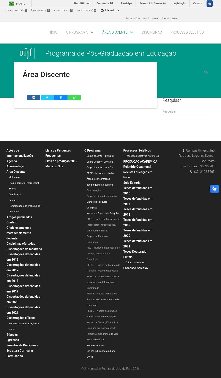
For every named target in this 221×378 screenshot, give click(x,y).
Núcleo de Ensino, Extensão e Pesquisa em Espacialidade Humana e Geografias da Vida (102, 328)
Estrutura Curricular (19, 350)
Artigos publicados (19, 217)
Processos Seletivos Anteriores (142, 156)
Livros (90, 356)
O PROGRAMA (77, 32)
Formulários (14, 356)
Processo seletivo (187, 32)
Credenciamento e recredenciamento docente (18, 233)
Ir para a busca (63, 10)
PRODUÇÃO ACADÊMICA (140, 161)
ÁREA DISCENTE (115, 32)
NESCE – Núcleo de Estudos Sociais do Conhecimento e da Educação (103, 299)
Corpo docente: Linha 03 (100, 167)
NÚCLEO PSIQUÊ (95, 339)
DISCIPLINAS (152, 32)
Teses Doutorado (135, 251)
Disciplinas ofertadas (20, 243)
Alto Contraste (150, 18)
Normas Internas (95, 345)
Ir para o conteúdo (16, 10)
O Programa (92, 150)
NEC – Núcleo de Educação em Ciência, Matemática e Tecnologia (103, 253)
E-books (12, 334)
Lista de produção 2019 (61, 161)
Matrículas (14, 177)
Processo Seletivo (135, 268)
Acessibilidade (169, 18)
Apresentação (15, 166)
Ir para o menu (40, 10)
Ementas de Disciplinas (22, 345)
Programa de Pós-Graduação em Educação (110, 53)
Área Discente (15, 171)
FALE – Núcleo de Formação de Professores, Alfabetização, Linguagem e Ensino (103, 225)
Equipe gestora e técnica (100, 184)
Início (52, 32)
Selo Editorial (132, 182)
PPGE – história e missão (100, 173)
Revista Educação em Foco (101, 351)
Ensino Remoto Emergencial (24, 183)
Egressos (12, 340)
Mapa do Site (133, 18)
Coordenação (94, 190)
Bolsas (12, 188)
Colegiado (92, 207)
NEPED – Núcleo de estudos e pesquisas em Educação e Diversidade (103, 282)
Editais (128, 257)
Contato (11, 222)
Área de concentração (98, 179)
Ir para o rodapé (86, 10)
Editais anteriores (135, 262)
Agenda (11, 161)
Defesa (12, 200)
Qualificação (15, 194)
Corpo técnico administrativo (102, 196)
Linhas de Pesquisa (97, 201)
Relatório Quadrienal (137, 166)
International (110, 10)
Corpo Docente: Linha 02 (100, 161)
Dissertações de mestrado (24, 249)
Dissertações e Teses (20, 318)
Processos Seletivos (137, 150)
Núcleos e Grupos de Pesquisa (103, 213)
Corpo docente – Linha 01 (100, 156)
